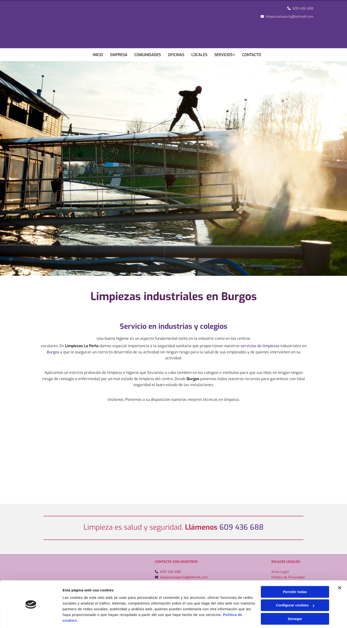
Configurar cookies (295, 590)
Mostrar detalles (76, 619)
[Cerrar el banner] (339, 572)
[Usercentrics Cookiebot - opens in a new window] (31, 618)
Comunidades (148, 54)
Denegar (295, 604)
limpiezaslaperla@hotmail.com (289, 16)
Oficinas (176, 54)
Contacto (252, 54)
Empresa (118, 54)
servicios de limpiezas (260, 345)
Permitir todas (295, 577)
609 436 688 (303, 8)
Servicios (224, 54)
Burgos (53, 351)
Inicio (98, 54)
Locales (200, 54)
